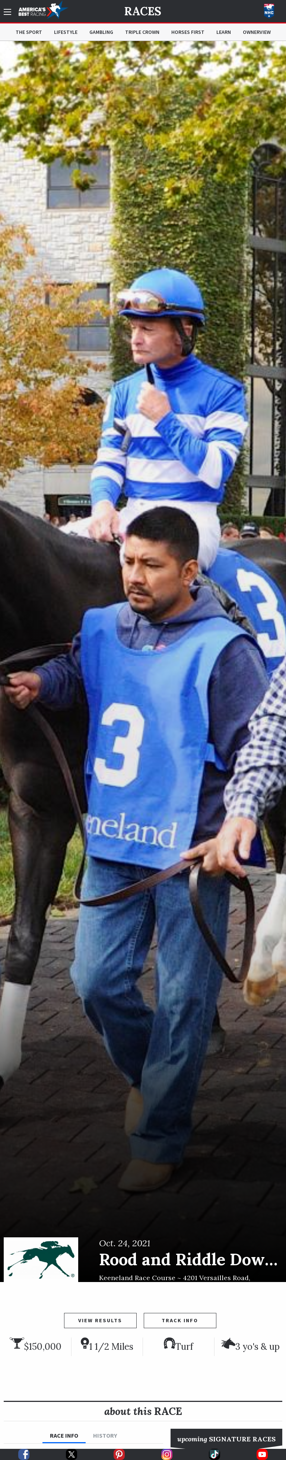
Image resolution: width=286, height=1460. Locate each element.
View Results (100, 1320)
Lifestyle (65, 32)
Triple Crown (142, 32)
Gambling (101, 32)
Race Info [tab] (64, 1435)
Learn (223, 32)
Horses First (187, 32)
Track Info (180, 1320)
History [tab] (105, 1435)
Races (142, 11)
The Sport (29, 32)
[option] (143, 661)
